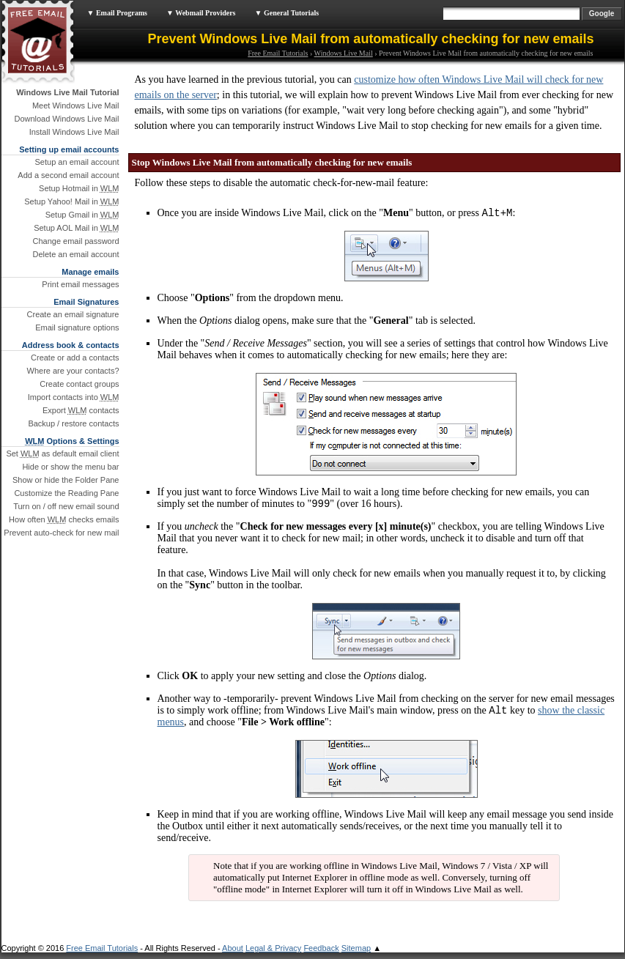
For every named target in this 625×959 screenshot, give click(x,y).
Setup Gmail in (82, 214)
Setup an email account (77, 162)
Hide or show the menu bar (70, 466)
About (232, 954)
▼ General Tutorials (287, 13)
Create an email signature (73, 314)
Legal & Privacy (273, 954)
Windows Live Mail (343, 53)
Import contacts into (73, 397)
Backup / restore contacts (73, 423)
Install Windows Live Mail (74, 131)
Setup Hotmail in (79, 188)
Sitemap (356, 954)
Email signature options (77, 327)
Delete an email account (75, 254)
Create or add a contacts (75, 357)
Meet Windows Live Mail (75, 105)
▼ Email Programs (117, 13)
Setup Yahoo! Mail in (71, 201)
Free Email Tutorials (278, 53)
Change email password (75, 241)
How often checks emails (64, 519)
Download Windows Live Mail (66, 118)
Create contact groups (79, 383)
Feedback (321, 954)
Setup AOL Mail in (76, 227)
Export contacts (80, 410)
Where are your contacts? (73, 370)
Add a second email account (68, 175)
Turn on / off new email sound (66, 506)
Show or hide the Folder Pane (65, 479)
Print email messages (80, 284)
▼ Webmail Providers (201, 13)
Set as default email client (62, 453)
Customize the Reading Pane (66, 493)
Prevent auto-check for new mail (61, 532)
